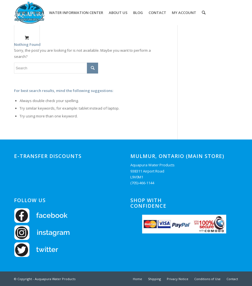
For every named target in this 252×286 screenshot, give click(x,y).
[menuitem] (22, 12)
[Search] (203, 12)
